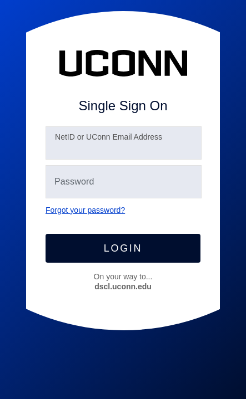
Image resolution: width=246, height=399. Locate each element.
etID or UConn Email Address (108, 136)
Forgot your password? (85, 210)
